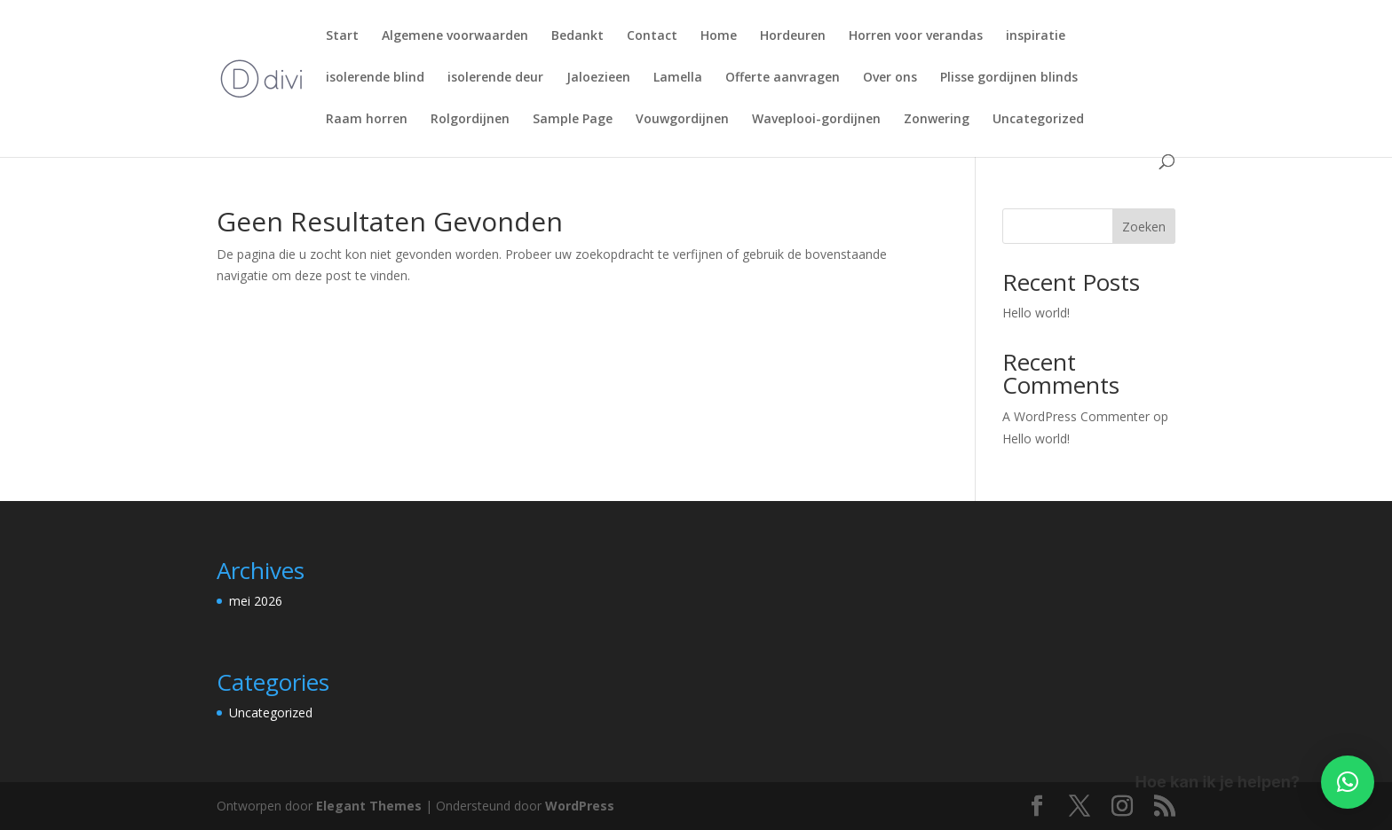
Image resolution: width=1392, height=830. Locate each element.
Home (718, 36)
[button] (1347, 782)
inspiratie (1035, 36)
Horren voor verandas (916, 36)
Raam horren (366, 120)
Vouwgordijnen (682, 120)
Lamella (677, 78)
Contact (652, 36)
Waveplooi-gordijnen (816, 120)
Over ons (890, 78)
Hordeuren (793, 36)
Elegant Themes (369, 805)
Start (342, 36)
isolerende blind (375, 78)
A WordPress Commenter (1076, 416)
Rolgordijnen (470, 120)
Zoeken (1144, 226)
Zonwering (936, 120)
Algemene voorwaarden (455, 36)
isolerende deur (495, 78)
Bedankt (577, 36)
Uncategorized (1038, 120)
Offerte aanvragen (782, 78)
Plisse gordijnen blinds (1009, 78)
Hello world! (1036, 312)
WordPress (579, 805)
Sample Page (573, 120)
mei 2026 (255, 600)
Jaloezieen (598, 78)
